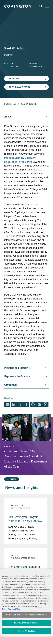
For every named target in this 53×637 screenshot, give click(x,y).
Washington (34, 63)
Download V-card (19, 87)
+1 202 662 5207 (36, 67)
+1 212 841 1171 (11, 67)
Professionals (10, 104)
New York (8, 63)
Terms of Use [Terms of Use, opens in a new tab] (14, 624)
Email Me (13, 78)
